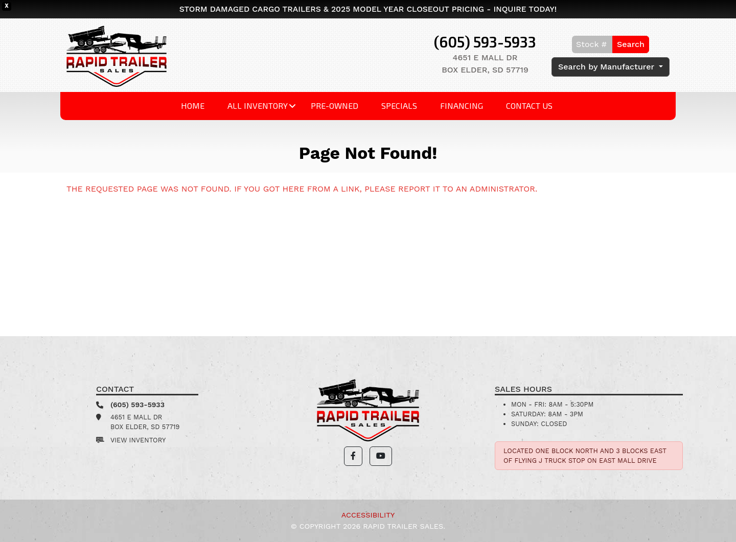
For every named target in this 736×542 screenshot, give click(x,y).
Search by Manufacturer (607, 67)
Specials (399, 105)
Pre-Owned (334, 105)
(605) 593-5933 (485, 42)
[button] (353, 456)
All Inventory (257, 105)
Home (192, 105)
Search (631, 44)
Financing (461, 105)
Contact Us (529, 105)
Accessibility (368, 515)
